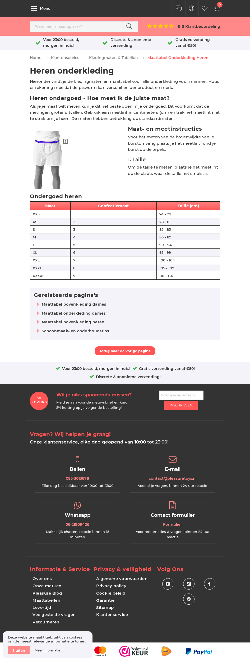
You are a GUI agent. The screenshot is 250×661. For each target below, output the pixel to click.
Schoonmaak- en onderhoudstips (75, 331)
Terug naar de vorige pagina (125, 351)
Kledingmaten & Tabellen (113, 57)
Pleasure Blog (47, 593)
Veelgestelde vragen (54, 614)
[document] (47, 644)
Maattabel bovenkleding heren (73, 322)
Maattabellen (46, 600)
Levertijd (42, 607)
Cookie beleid (111, 593)
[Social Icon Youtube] (168, 584)
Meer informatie (47, 650)
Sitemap (105, 607)
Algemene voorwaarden (121, 578)
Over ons (42, 578)
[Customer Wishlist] (204, 9)
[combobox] (84, 26)
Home (35, 57)
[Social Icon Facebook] (210, 584)
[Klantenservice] (178, 9)
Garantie (105, 600)
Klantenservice (65, 57)
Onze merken (47, 585)
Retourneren (46, 621)
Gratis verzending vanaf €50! (167, 368)
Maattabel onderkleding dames (73, 313)
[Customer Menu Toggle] (191, 9)
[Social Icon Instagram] (189, 584)
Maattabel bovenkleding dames (74, 304)
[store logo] (124, 8)
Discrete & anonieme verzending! (128, 376)
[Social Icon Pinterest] (189, 600)
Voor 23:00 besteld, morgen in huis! (96, 368)
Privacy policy (111, 585)
